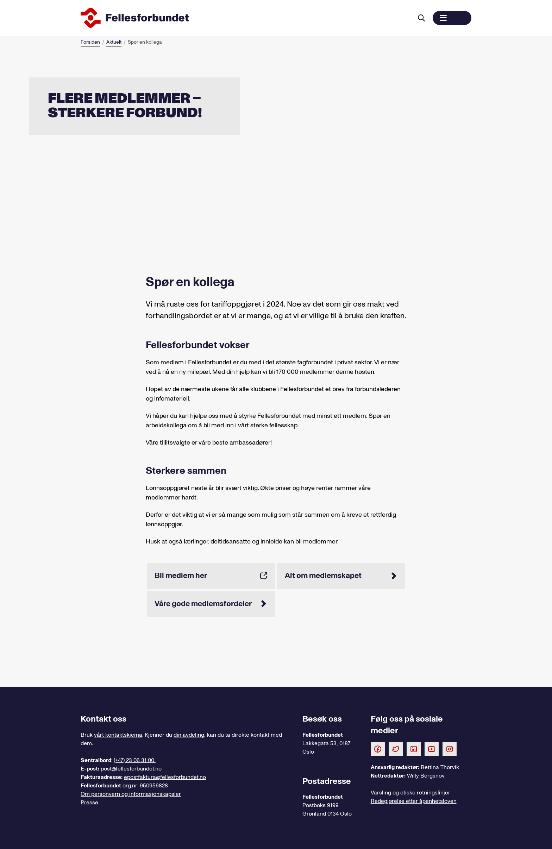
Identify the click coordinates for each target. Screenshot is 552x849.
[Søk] (421, 18)
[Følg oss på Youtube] (432, 749)
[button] (452, 18)
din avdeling (189, 735)
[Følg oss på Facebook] (378, 749)
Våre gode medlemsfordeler (211, 603)
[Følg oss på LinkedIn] (414, 749)
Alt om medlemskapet (341, 575)
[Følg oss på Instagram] (450, 749)
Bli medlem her (211, 575)
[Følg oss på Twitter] (396, 749)
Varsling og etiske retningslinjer (410, 793)
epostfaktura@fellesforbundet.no (165, 777)
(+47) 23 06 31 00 (135, 760)
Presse (89, 802)
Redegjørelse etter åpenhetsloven (414, 801)
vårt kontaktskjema (118, 735)
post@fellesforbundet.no (131, 769)
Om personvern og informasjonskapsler (131, 794)
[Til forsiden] (245, 18)
